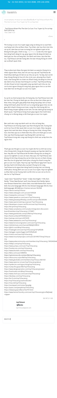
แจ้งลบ (50, 36)
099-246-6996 (43, 2)
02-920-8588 (30, 2)
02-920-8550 (17, 2)
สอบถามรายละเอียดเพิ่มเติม (25, 20)
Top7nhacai (32, 52)
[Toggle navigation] (54, 12)
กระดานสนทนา (9, 20)
